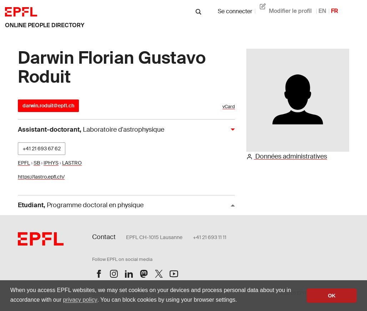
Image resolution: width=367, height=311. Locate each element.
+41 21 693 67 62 (41, 148)
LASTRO (72, 163)
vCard (228, 106)
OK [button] (332, 295)
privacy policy (80, 300)
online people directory (44, 25)
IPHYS (51, 163)
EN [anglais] (322, 11)
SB (37, 163)
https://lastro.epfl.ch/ (41, 177)
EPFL (24, 163)
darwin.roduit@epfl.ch (48, 105)
